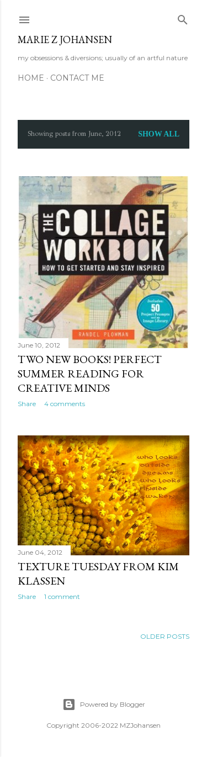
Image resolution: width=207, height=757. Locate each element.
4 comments (64, 403)
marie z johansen (65, 39)
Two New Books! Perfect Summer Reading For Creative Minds (90, 373)
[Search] (182, 17)
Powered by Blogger (103, 704)
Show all (158, 134)
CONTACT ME (77, 78)
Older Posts (164, 636)
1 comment (62, 596)
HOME (31, 78)
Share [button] (27, 403)
